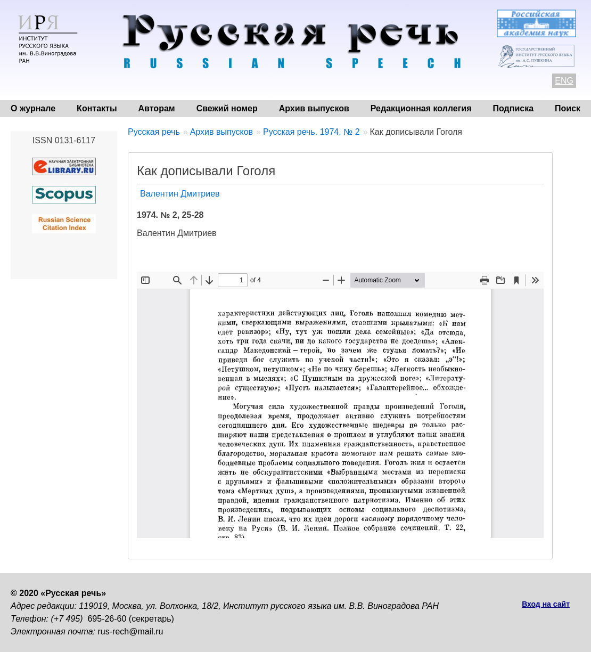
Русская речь (154, 131)
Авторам (156, 108)
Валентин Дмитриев (180, 193)
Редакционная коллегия (421, 108)
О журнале (33, 108)
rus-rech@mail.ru (130, 631)
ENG (564, 80)
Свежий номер (227, 108)
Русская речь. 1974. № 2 (311, 131)
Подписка (513, 108)
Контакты (97, 108)
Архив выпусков (314, 108)
